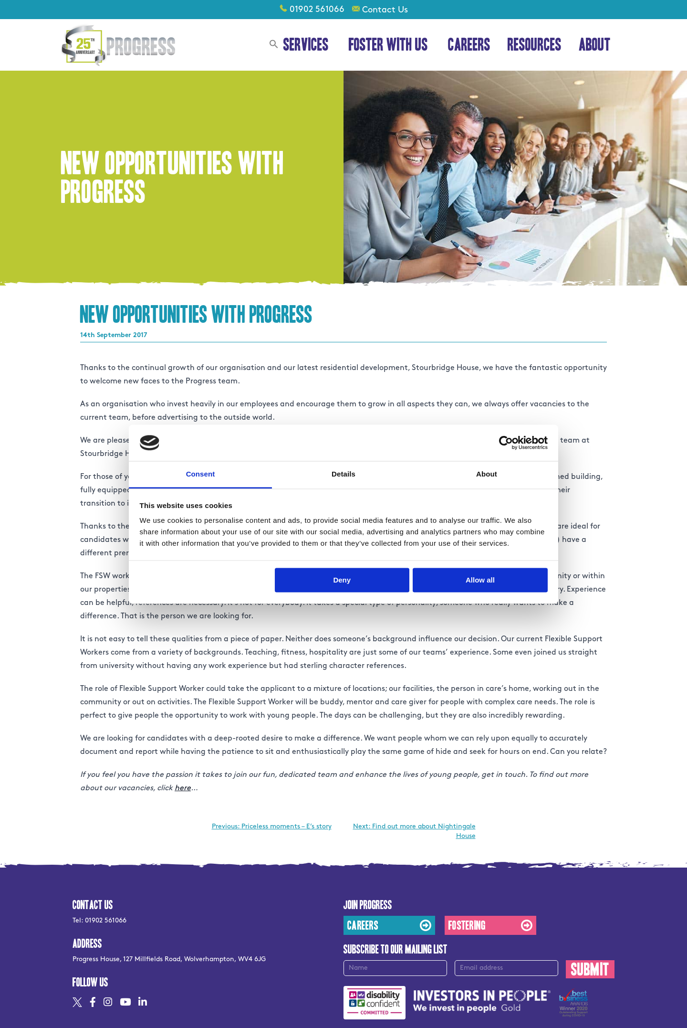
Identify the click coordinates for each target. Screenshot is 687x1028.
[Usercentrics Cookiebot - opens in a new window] (506, 442)
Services (307, 44)
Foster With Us (390, 44)
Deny (342, 580)
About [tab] (486, 474)
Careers (469, 44)
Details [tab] (343, 474)
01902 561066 (317, 9)
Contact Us (385, 10)
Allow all (480, 580)
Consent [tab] (200, 474)
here (183, 788)
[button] (274, 45)
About (596, 44)
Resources (535, 44)
